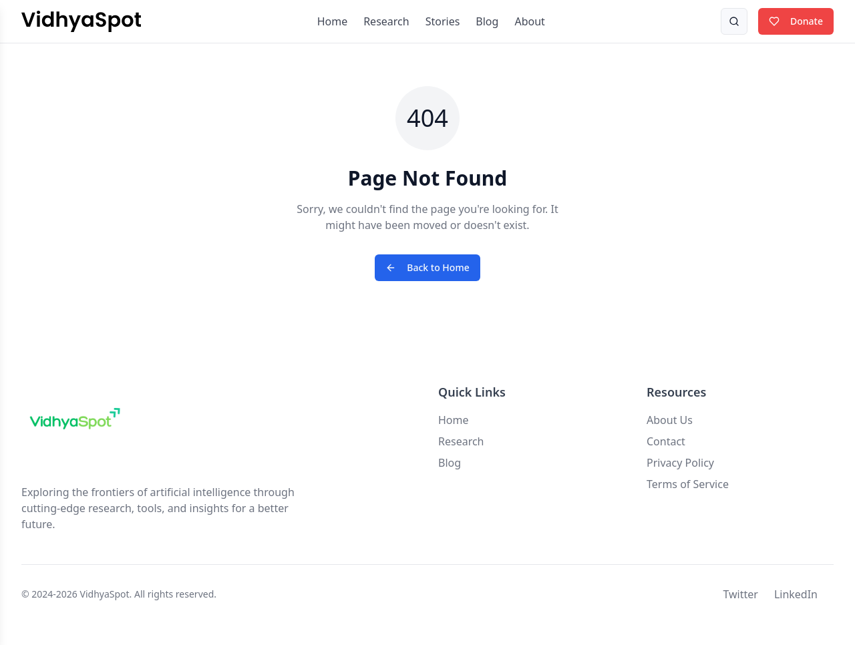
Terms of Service (688, 484)
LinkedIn (796, 594)
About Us (670, 420)
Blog (487, 21)
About (529, 21)
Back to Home (427, 267)
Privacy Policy (680, 462)
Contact (666, 441)
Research (386, 21)
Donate (796, 21)
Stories (442, 21)
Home (332, 21)
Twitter (740, 594)
